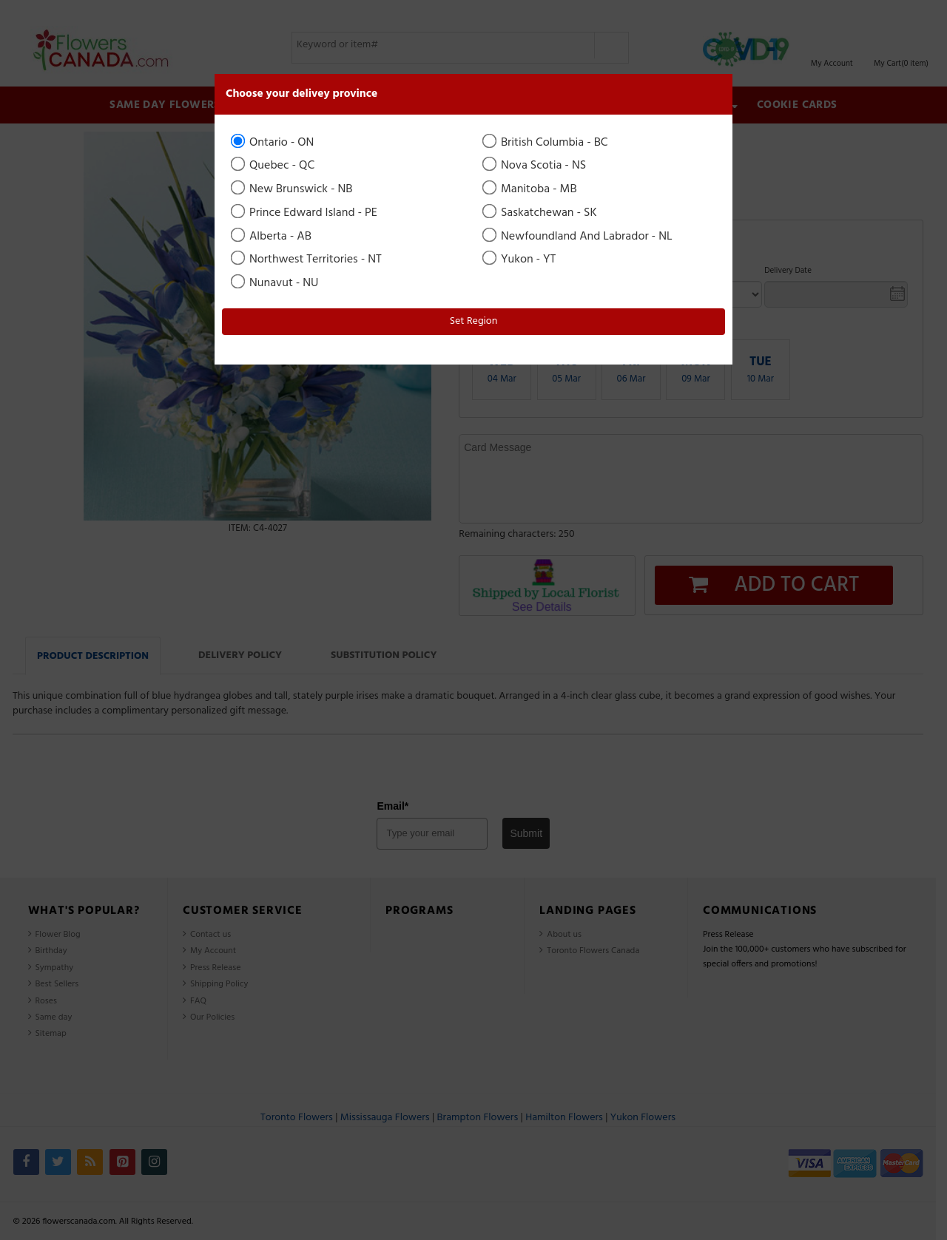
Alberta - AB (272, 236)
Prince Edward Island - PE (305, 213)
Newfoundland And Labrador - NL (579, 236)
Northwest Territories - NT (307, 259)
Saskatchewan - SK (541, 213)
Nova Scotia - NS (535, 165)
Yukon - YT (520, 259)
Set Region (474, 321)
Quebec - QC (273, 165)
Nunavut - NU (275, 283)
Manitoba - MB (531, 189)
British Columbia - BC (546, 142)
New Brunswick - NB (293, 189)
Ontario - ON (273, 142)
